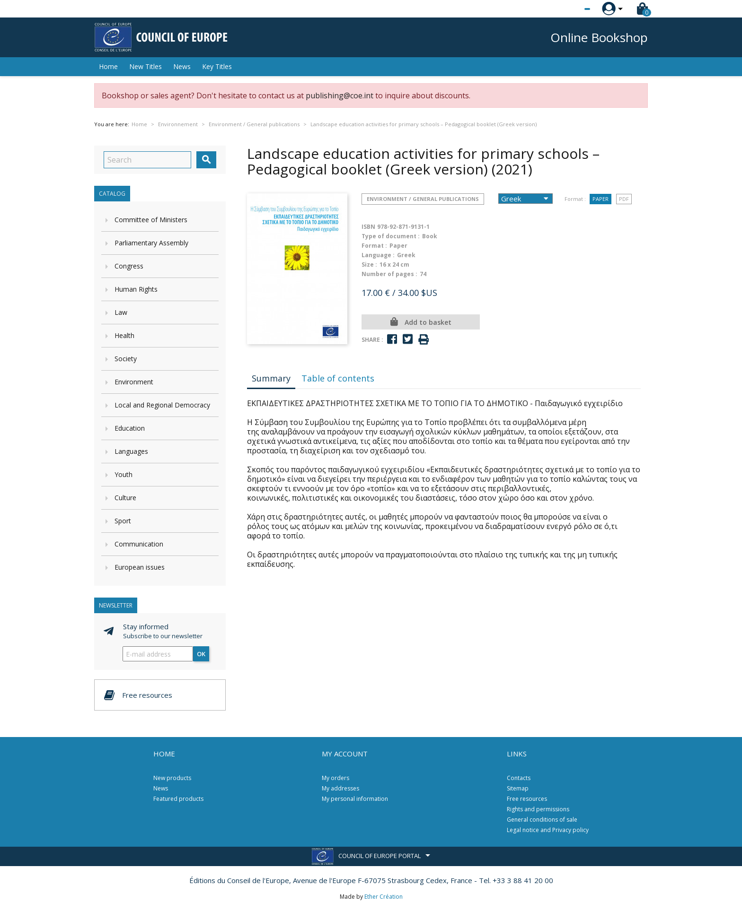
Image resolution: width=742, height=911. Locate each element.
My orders (335, 778)
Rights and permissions (538, 809)
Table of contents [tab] (337, 378)
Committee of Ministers (151, 219)
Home (108, 66)
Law (121, 312)
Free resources (527, 799)
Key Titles (217, 66)
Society (126, 358)
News (182, 66)
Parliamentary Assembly (151, 242)
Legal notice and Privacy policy (548, 830)
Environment (134, 381)
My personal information (355, 799)
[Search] (147, 159)
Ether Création (383, 897)
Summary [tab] (271, 378)
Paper (600, 198)
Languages (131, 451)
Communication (139, 543)
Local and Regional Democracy (162, 404)
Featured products (178, 799)
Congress (129, 265)
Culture (125, 497)
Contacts (518, 778)
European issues (140, 567)
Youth (123, 474)
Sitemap (518, 788)
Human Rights (136, 289)
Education (130, 428)
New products (172, 778)
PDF (624, 198)
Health (124, 335)
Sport (123, 520)
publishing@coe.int (339, 95)
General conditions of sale (542, 820)
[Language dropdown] (569, 9)
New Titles (145, 66)
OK (201, 654)
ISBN (368, 227)
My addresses (340, 788)
